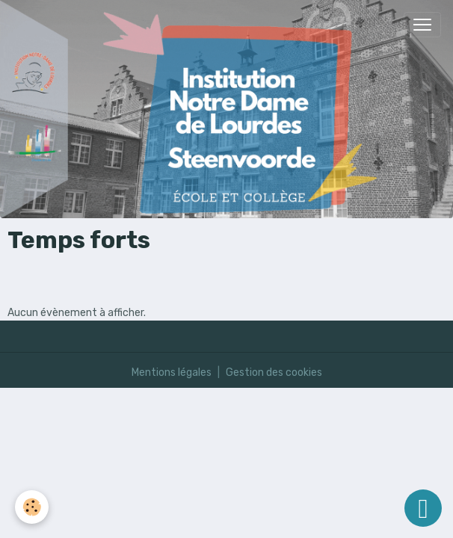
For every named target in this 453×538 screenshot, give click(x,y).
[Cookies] (32, 507)
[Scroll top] (423, 508)
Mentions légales (172, 372)
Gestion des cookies (274, 372)
